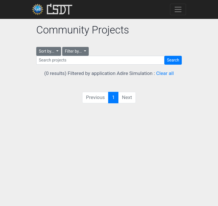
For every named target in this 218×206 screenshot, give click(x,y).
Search (173, 60)
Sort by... (47, 51)
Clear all (165, 73)
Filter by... (74, 51)
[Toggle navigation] (178, 9)
